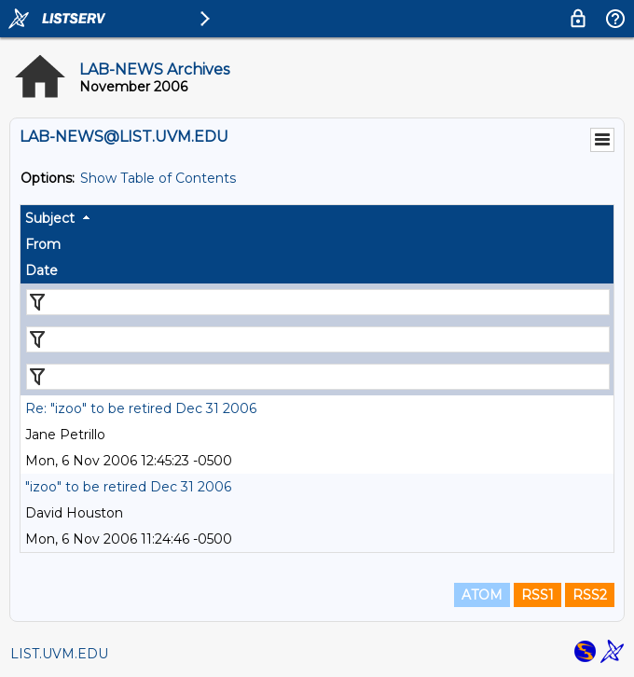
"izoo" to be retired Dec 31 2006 (128, 486)
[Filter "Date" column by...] (318, 377)
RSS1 (537, 595)
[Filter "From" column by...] (318, 339)
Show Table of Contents (158, 178)
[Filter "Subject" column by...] (318, 302)
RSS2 (589, 595)
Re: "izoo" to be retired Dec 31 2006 (140, 408)
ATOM (482, 595)
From (43, 244)
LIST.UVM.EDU (59, 653)
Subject (50, 218)
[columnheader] (317, 218)
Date (41, 270)
